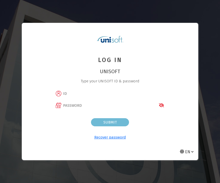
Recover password (110, 137)
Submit (110, 122)
